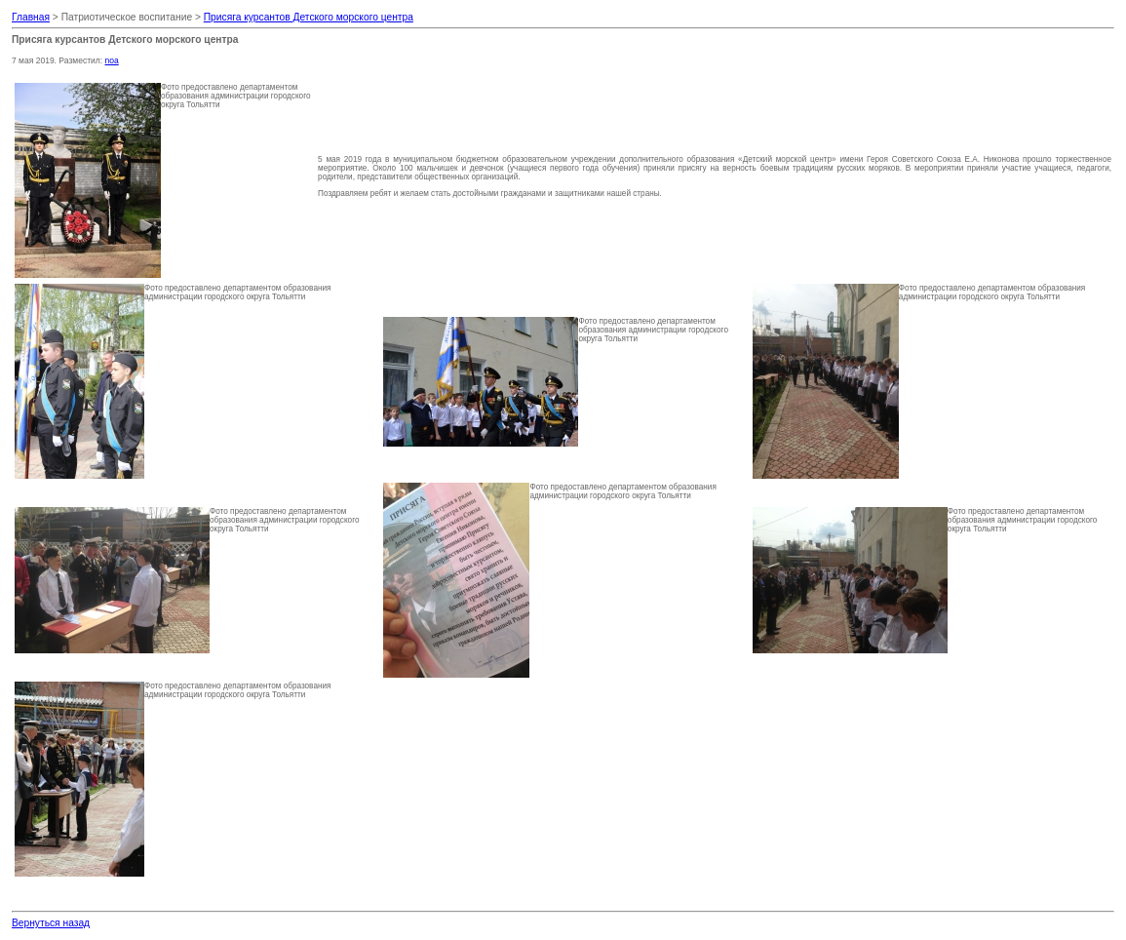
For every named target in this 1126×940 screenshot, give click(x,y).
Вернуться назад (51, 923)
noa (112, 60)
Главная (31, 17)
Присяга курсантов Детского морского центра (308, 17)
